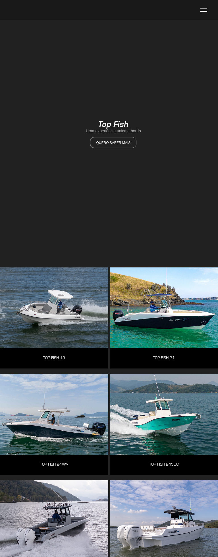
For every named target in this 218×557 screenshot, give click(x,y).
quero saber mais (113, 143)
